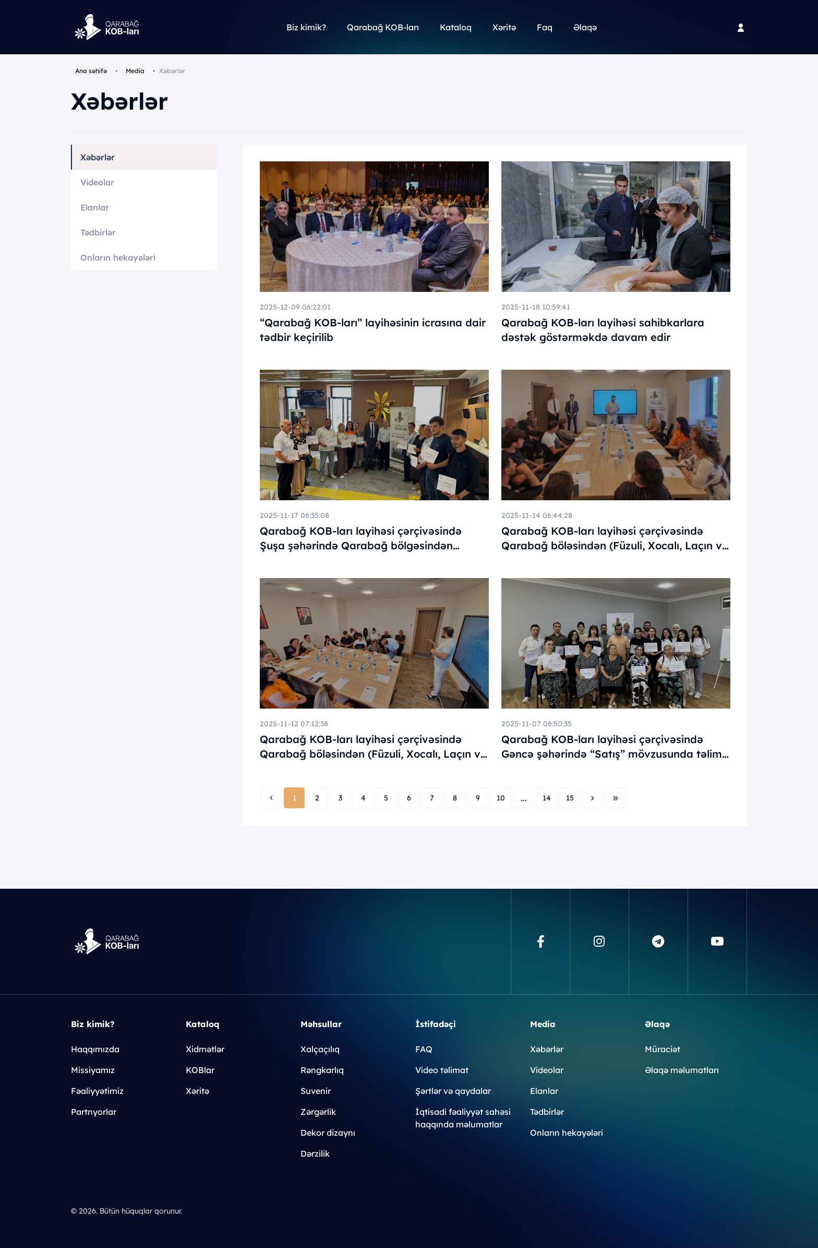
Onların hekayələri (117, 257)
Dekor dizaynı (327, 1132)
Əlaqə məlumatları (682, 1070)
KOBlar (200, 1070)
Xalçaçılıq (320, 1049)
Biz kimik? (306, 27)
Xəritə (504, 27)
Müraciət (662, 1049)
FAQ (423, 1049)
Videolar (97, 182)
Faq (544, 27)
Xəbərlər (97, 157)
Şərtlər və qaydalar (453, 1091)
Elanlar (94, 207)
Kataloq (456, 27)
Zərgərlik (318, 1111)
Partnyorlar (93, 1111)
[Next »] (592, 797)
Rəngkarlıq (322, 1070)
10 (501, 798)
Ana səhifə (91, 71)
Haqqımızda (95, 1049)
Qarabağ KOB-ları (383, 27)
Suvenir (315, 1091)
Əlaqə (585, 27)
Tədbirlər (98, 232)
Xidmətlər (205, 1049)
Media (135, 71)
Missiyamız (93, 1070)
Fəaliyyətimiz (97, 1091)
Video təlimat (441, 1070)
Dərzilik (315, 1153)
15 (570, 798)
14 (547, 798)
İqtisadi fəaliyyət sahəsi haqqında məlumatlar (463, 1117)
